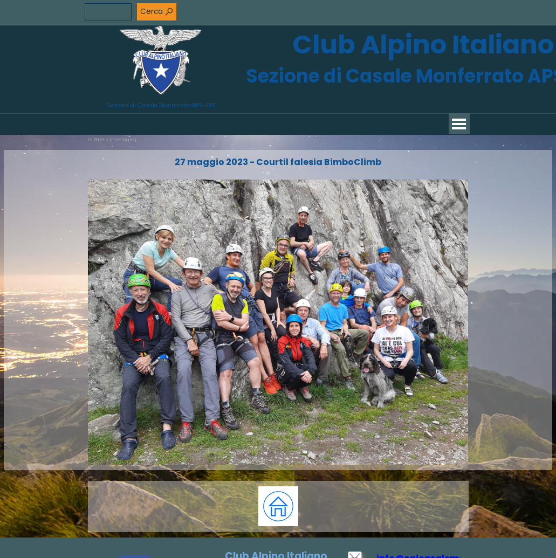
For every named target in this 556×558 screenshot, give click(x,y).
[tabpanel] (278, 506)
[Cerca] (108, 11)
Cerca (151, 11)
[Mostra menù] (459, 123)
